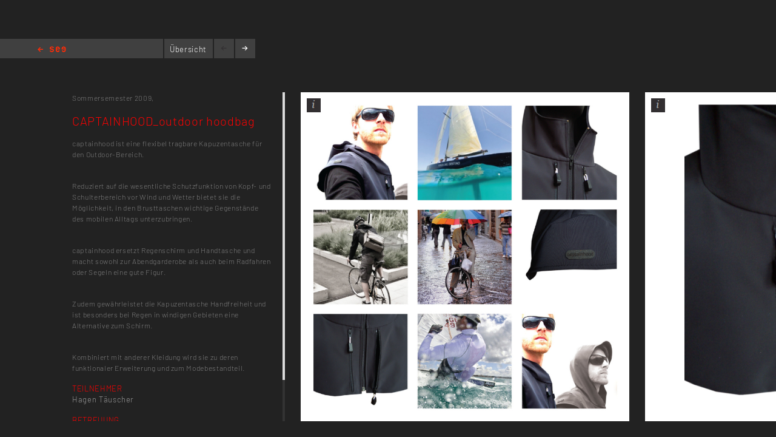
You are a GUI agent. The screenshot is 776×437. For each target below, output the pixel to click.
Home (52, 50)
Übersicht (188, 49)
